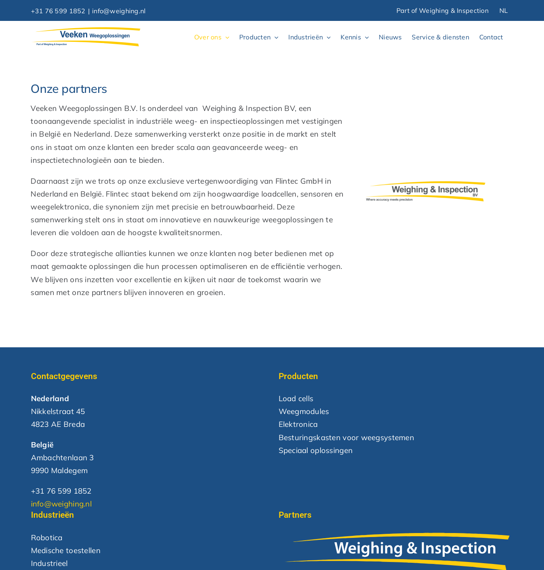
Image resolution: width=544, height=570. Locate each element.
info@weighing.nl (119, 11)
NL (503, 10)
